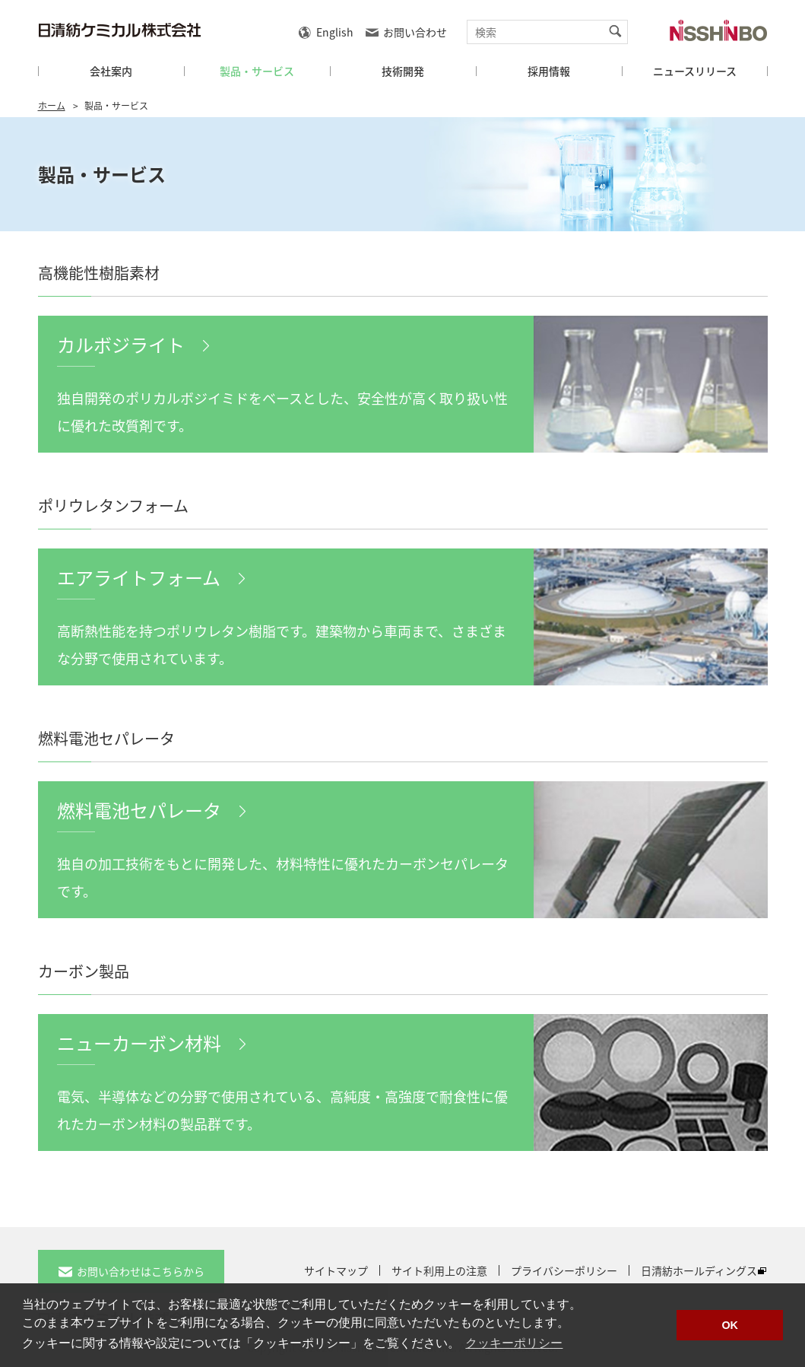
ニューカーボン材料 (139, 1043)
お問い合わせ (415, 32)
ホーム (51, 106)
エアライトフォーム (138, 577)
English (334, 32)
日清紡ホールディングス (699, 1270)
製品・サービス (257, 71)
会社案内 (111, 71)
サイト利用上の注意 (439, 1270)
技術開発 (403, 71)
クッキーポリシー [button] (514, 1343)
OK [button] (729, 1325)
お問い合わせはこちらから (140, 1271)
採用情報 (549, 71)
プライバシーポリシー (564, 1270)
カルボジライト (121, 344)
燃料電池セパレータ (139, 810)
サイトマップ (336, 1270)
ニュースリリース (695, 71)
